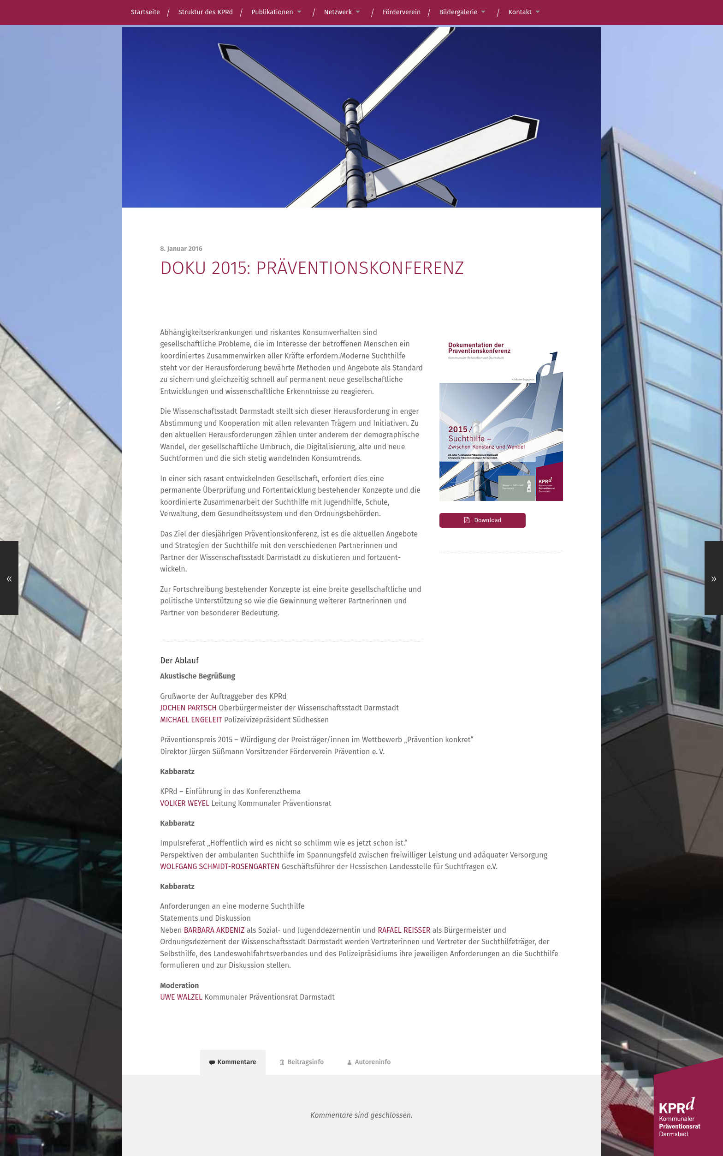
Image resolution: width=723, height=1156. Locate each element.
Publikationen (272, 12)
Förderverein (402, 12)
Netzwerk (338, 12)
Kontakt (520, 12)
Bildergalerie (458, 12)
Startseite (145, 12)
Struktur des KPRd (205, 12)
